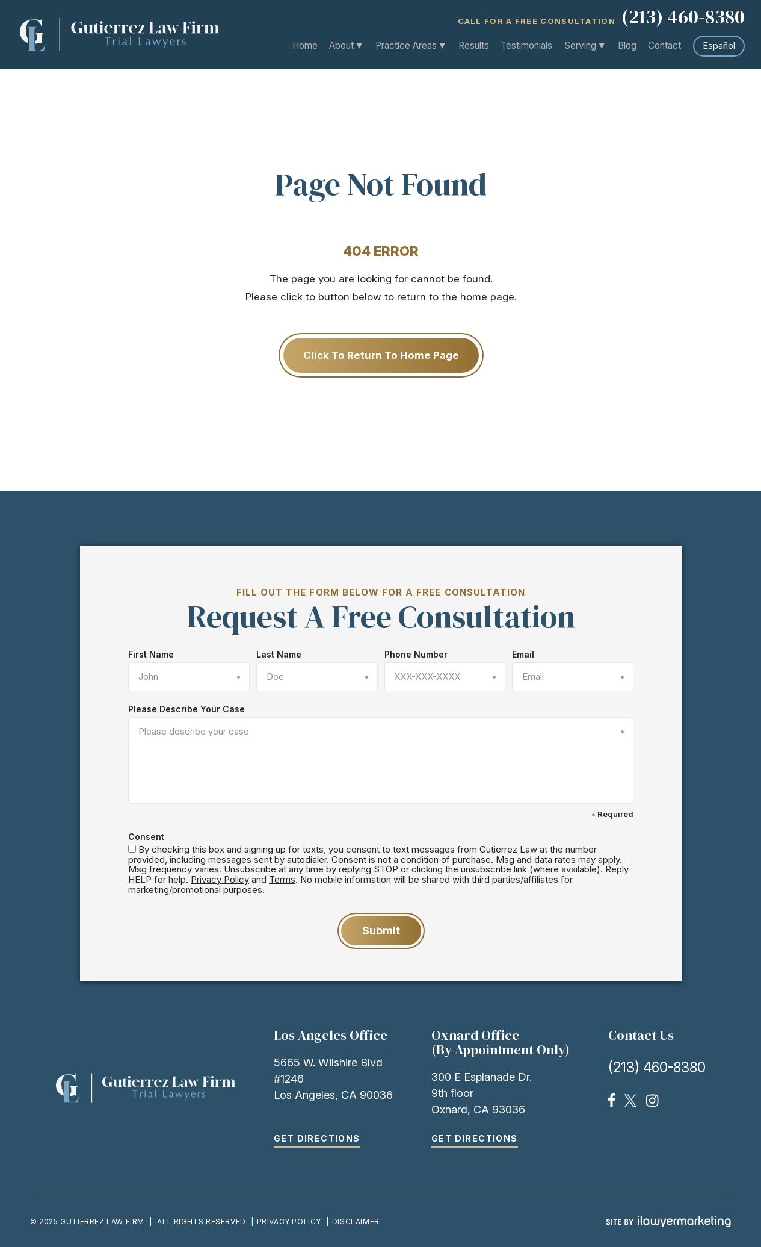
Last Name (278, 654)
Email (523, 654)
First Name (151, 654)
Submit (380, 930)
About (342, 45)
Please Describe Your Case (186, 709)
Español (719, 45)
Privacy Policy (220, 879)
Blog (627, 45)
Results (474, 45)
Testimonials (527, 45)
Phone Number (415, 654)
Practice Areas (406, 45)
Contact (664, 45)
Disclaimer (356, 1221)
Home (305, 45)
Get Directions (317, 1138)
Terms (282, 879)
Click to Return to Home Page (380, 355)
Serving (580, 45)
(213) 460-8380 (683, 18)
